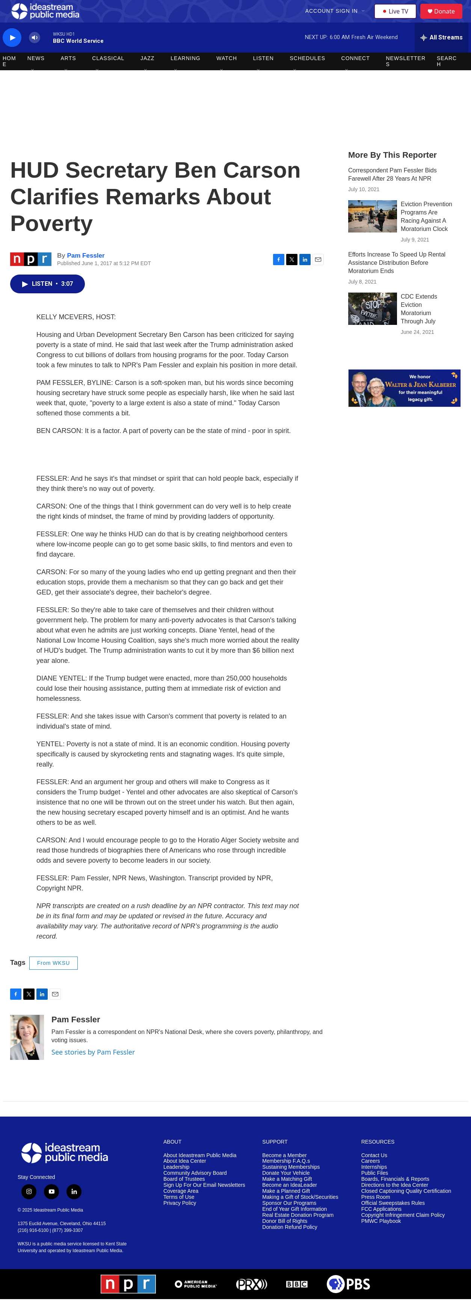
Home (9, 78)
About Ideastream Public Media (200, 1172)
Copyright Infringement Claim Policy (403, 1232)
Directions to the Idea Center (394, 1202)
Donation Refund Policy (289, 1244)
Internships (374, 1184)
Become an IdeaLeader (289, 1202)
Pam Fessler (85, 272)
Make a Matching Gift (287, 1196)
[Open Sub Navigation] (364, 20)
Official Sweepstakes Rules (393, 1220)
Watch (226, 75)
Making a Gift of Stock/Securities (300, 1214)
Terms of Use (178, 1214)
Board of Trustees (184, 1196)
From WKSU (53, 980)
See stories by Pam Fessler (93, 1068)
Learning (186, 75)
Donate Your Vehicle (285, 1190)
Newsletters (406, 78)
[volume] (34, 54)
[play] (12, 54)
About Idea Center (184, 1178)
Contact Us (374, 1172)
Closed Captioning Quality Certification (406, 1208)
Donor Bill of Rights (284, 1238)
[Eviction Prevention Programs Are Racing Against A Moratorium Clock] (372, 233)
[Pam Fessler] (27, 1054)
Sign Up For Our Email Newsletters (204, 1202)
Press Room (375, 1214)
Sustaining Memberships (291, 1184)
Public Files (374, 1190)
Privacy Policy (179, 1220)
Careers (370, 1178)
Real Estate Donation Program (298, 1232)
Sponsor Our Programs (289, 1220)
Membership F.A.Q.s (286, 1178)
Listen (263, 75)
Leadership (176, 1184)
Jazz (147, 75)
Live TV (397, 19)
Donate (449, 20)
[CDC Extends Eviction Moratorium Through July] (372, 325)
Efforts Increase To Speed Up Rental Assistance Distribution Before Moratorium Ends (396, 279)
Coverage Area (180, 1208)
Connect (355, 75)
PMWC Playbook (381, 1238)
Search (447, 78)
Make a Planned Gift (286, 1208)
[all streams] (441, 54)
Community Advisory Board (195, 1190)
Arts (68, 75)
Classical (108, 75)
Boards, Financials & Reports (395, 1196)
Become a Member (284, 1172)
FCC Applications (381, 1226)
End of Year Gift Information (294, 1226)
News (36, 75)
